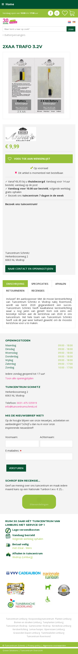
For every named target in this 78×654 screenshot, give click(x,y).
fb (50, 13)
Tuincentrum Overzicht (31, 650)
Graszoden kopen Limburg (26, 633)
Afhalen (60, 283)
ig (57, 13)
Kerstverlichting (20, 629)
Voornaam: (11, 437)
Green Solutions (10, 650)
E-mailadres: (13, 450)
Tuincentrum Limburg (16, 619)
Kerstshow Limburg (61, 626)
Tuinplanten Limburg (53, 622)
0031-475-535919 (27, 403)
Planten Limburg (63, 619)
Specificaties (39, 283)
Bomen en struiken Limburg (28, 622)
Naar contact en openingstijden (30, 268)
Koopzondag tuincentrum (41, 619)
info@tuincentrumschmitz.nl (21, 406)
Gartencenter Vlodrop (40, 626)
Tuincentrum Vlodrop (16, 626)
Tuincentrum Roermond (39, 636)
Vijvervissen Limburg (54, 629)
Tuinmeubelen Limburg (52, 633)
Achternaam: (47, 437)
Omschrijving (15, 283)
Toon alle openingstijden (19, 378)
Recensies (38, 290)
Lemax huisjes (36, 629)
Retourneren (15, 290)
